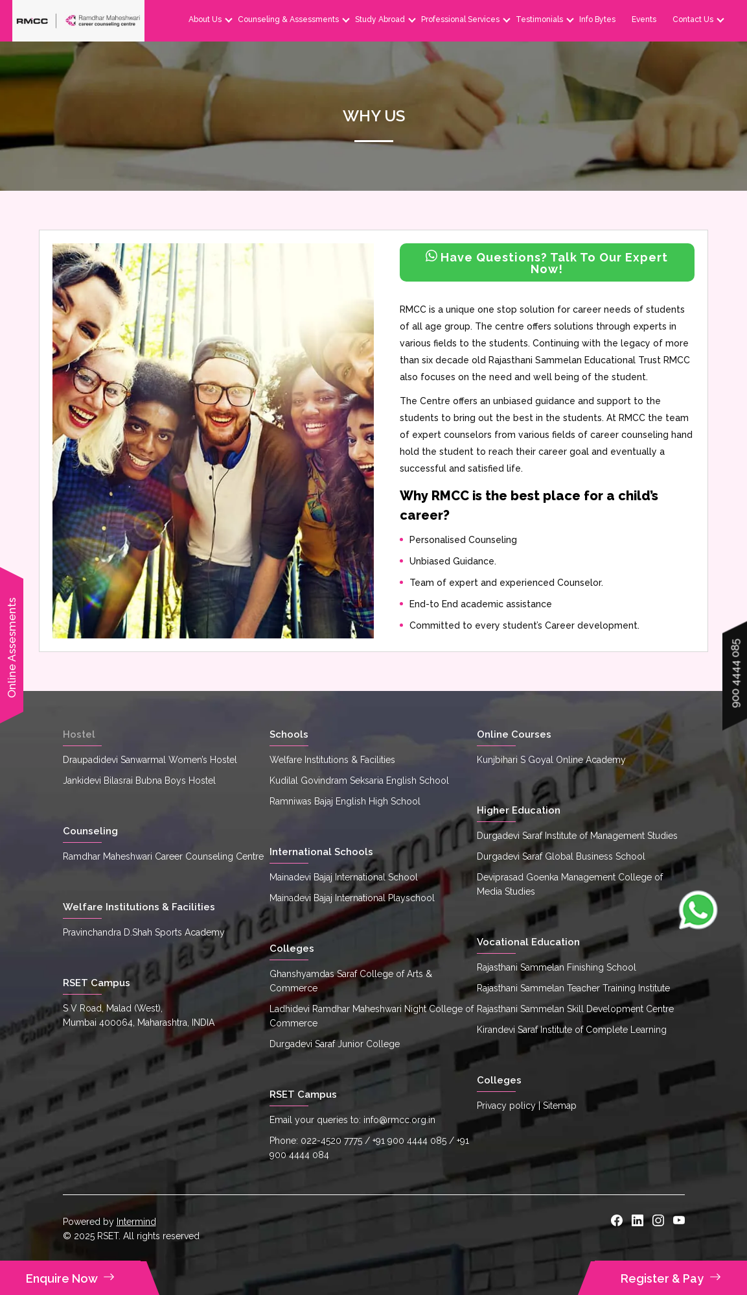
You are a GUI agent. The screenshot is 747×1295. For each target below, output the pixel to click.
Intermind (136, 1221)
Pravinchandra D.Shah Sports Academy (144, 932)
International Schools (321, 852)
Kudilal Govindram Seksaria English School (359, 780)
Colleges (292, 948)
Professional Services (459, 19)
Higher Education (518, 810)
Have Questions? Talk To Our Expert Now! (547, 263)
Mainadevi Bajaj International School (344, 877)
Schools (289, 734)
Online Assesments (11, 648)
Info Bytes (597, 19)
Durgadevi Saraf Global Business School (561, 856)
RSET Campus (96, 983)
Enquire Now (70, 1278)
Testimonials (538, 19)
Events (643, 19)
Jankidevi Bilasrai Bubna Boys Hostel (139, 780)
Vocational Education (528, 942)
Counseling (90, 831)
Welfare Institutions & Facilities (139, 907)
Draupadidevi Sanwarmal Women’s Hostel (150, 760)
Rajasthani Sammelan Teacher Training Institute (573, 988)
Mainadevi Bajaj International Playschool (352, 898)
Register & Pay (671, 1278)
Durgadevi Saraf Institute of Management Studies (577, 835)
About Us (204, 19)
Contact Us (692, 19)
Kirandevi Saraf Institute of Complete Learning (572, 1029)
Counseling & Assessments (287, 19)
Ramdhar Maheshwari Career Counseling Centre (163, 856)
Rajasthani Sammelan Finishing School (556, 967)
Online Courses (514, 734)
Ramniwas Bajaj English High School (345, 801)
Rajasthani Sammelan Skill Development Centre (575, 1009)
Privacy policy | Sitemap (527, 1105)
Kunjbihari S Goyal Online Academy (551, 760)
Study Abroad (379, 19)
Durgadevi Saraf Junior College (335, 1044)
